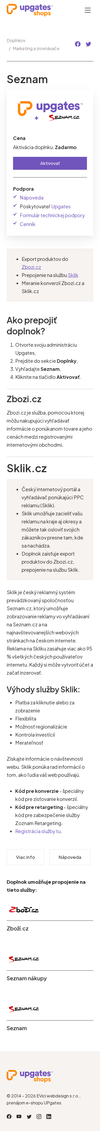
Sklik (73, 275)
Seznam (17, 1028)
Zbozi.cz (31, 267)
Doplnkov (16, 40)
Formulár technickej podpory (52, 215)
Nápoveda (31, 197)
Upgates (61, 206)
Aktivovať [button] (50, 163)
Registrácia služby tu (38, 831)
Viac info (25, 857)
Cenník (27, 224)
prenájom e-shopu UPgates (34, 1103)
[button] (78, 44)
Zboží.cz (18, 928)
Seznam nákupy (27, 978)
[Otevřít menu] (87, 10)
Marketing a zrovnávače (36, 48)
